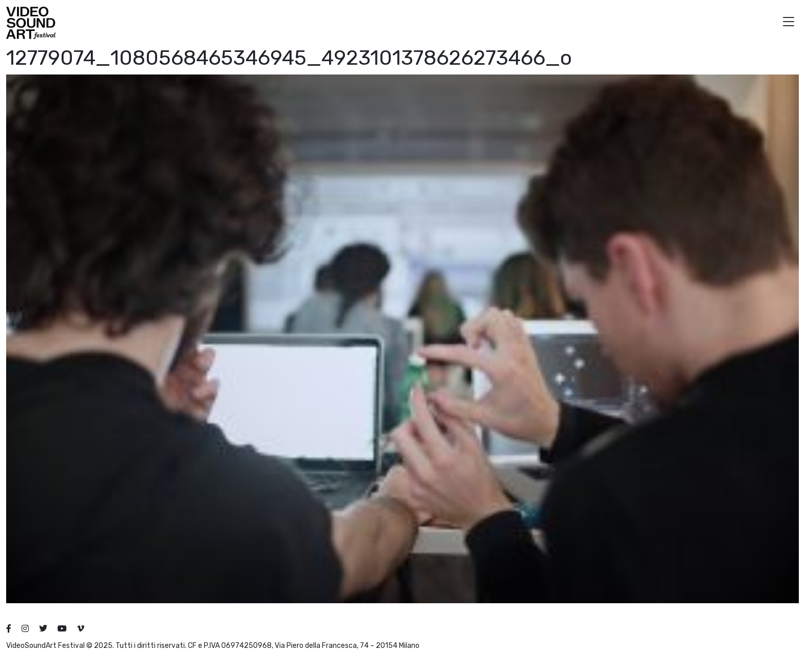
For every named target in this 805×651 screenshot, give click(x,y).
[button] (788, 23)
